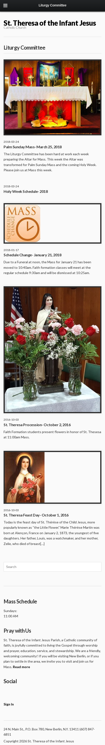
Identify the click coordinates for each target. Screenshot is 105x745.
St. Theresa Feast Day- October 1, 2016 (36, 515)
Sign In (9, 704)
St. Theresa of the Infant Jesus (50, 22)
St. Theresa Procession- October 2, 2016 (37, 424)
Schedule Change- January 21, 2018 (32, 254)
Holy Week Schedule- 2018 (26, 191)
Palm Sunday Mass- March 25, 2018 (33, 146)
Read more (21, 667)
